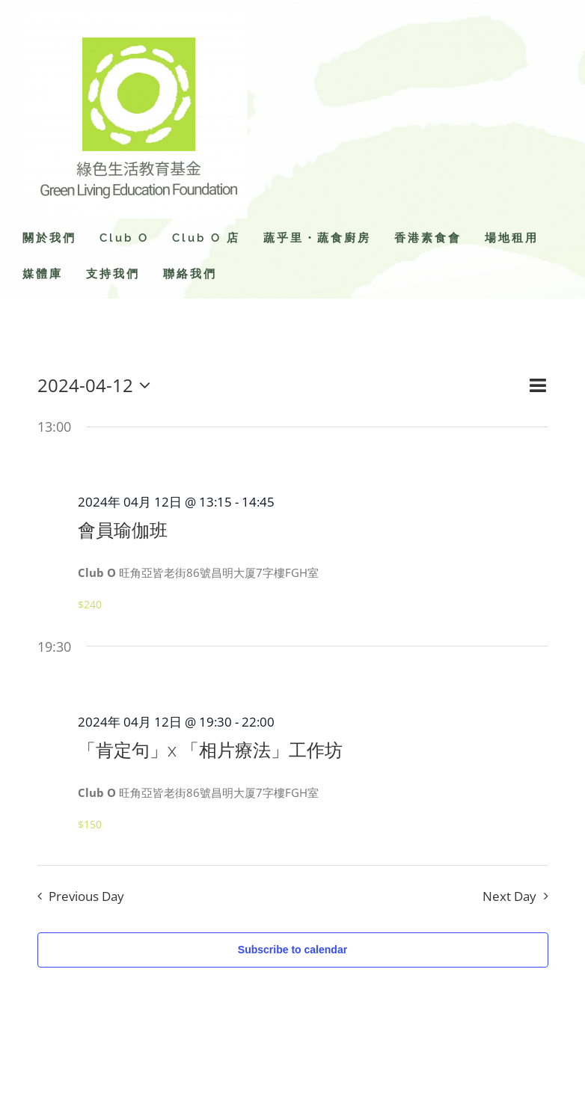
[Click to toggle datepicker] (97, 385)
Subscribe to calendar (292, 950)
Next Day (509, 896)
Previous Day (86, 896)
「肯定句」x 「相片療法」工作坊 (210, 750)
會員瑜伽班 (123, 530)
